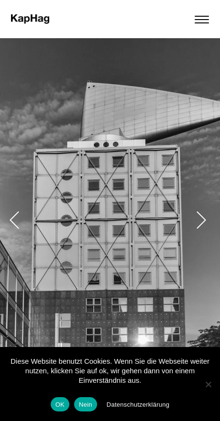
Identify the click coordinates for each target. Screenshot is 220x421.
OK (60, 404)
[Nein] (208, 384)
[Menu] (204, 19)
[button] (14, 220)
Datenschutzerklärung (138, 404)
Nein (85, 404)
